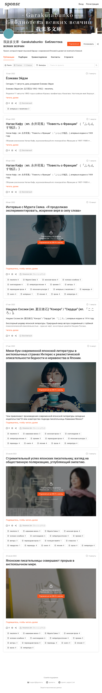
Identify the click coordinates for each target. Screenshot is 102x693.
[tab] (8, 57)
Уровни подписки (39, 57)
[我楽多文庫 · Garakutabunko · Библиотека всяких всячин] (8, 34)
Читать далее (12, 97)
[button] (51, 89)
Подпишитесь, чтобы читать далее (22, 268)
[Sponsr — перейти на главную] (12, 4)
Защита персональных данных (51, 687)
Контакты (55, 57)
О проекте (68, 57)
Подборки (22, 57)
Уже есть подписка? (51, 248)
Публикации (8, 57)
